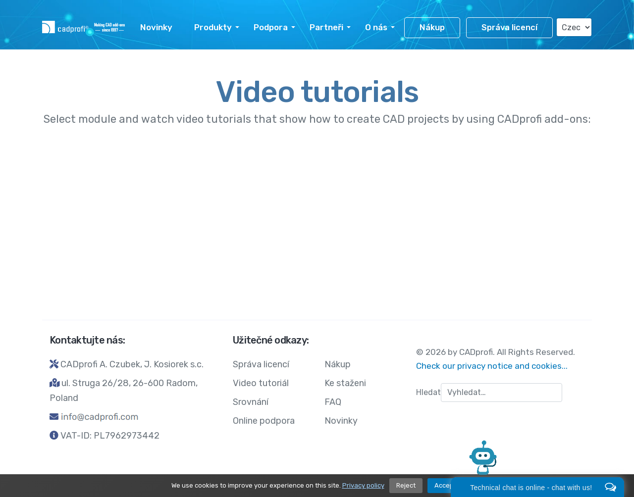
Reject (406, 485)
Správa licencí (509, 27)
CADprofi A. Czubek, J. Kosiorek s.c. (132, 364)
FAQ (332, 402)
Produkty (213, 27)
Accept (445, 485)
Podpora (271, 27)
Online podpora (264, 420)
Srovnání (250, 402)
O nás (376, 27)
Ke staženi (345, 383)
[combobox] (501, 392)
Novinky (156, 27)
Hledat (428, 392)
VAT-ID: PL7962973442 (109, 435)
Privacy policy (363, 485)
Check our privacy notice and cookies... (492, 366)
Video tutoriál (261, 383)
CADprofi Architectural (239, 223)
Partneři (326, 27)
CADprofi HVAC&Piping (429, 170)
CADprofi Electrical (411, 223)
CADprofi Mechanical (231, 170)
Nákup (432, 27)
